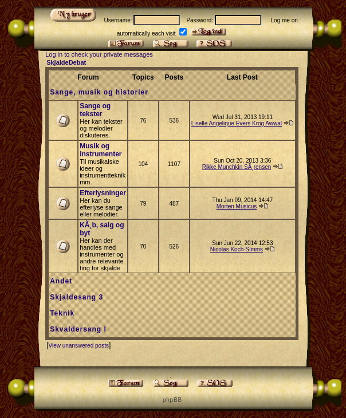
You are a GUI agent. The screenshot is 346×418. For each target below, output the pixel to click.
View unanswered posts (78, 345)
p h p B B (172, 400)
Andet (61, 281)
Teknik (62, 313)
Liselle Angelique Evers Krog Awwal (236, 123)
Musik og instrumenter (100, 150)
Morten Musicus (237, 206)
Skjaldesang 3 (76, 297)
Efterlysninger (103, 193)
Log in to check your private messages (99, 54)
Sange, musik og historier (99, 92)
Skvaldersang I (78, 329)
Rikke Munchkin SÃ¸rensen (237, 167)
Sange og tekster (95, 110)
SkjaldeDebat (66, 62)
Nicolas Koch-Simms (236, 249)
